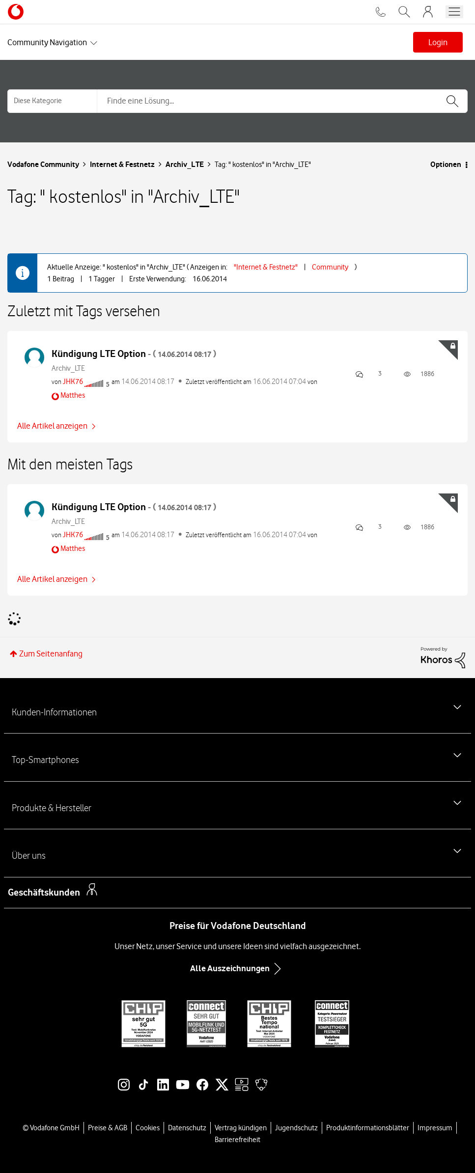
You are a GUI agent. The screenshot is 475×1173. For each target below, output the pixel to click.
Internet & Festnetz (122, 164)
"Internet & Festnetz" (266, 267)
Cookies (148, 1127)
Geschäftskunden (44, 892)
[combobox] (282, 101)
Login (437, 42)
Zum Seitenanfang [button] (51, 653)
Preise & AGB (107, 1127)
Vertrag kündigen (241, 1127)
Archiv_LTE (185, 164)
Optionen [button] (445, 164)
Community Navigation (47, 42)
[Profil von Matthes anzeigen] (72, 395)
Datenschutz (187, 1127)
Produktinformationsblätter (367, 1127)
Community (330, 267)
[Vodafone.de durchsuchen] (404, 12)
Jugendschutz (296, 1127)
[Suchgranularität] (52, 101)
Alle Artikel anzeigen (52, 426)
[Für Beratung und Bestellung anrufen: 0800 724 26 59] (381, 12)
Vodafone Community (43, 164)
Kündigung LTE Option (134, 353)
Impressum (435, 1127)
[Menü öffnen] (454, 11)
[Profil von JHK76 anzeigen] (73, 381)
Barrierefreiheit (237, 1139)
